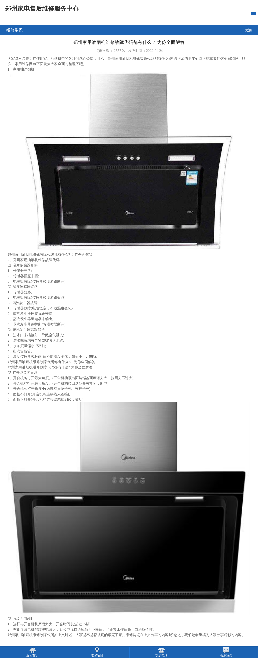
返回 (249, 30)
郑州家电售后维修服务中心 (42, 8)
